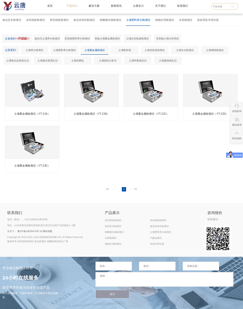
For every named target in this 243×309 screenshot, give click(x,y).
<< (107, 189)
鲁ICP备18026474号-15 (29, 231)
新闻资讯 (116, 5)
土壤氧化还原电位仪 (17, 60)
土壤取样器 (124, 50)
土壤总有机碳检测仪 (137, 38)
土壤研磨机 (77, 60)
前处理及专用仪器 (208, 20)
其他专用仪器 (157, 243)
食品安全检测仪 (11, 20)
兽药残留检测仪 (59, 20)
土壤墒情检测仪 (215, 50)
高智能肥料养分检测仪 (77, 38)
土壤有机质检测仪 (155, 50)
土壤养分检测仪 (34, 50)
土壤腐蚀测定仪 (168, 60)
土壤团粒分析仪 (108, 60)
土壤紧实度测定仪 (47, 60)
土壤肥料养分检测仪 (138, 20)
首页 (50, 5)
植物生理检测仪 (164, 20)
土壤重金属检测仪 (95, 50)
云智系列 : (17, 38)
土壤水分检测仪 (185, 50)
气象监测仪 (156, 238)
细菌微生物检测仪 (110, 20)
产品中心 (72, 5)
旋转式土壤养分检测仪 (47, 38)
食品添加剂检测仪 (84, 20)
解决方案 (94, 5)
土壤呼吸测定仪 (138, 60)
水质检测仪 (185, 20)
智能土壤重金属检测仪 (107, 38)
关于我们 (160, 5)
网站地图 (47, 231)
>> (135, 189)
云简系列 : (11, 50)
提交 (112, 293)
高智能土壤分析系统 (167, 38)
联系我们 (182, 5)
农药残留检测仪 (35, 20)
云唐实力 (138, 5)
